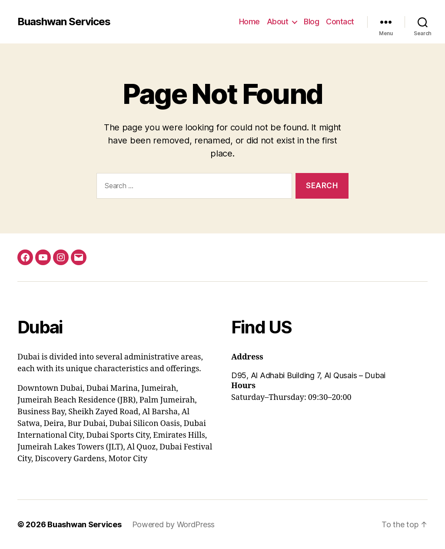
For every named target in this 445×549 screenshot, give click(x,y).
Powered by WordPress (173, 524)
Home (249, 21)
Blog (311, 21)
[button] (329, 375)
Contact (340, 21)
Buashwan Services (63, 22)
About (278, 21)
